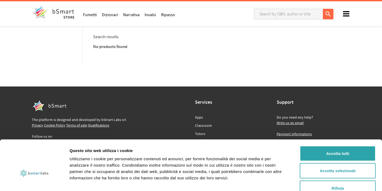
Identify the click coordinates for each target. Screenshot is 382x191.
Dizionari (110, 14)
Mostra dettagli (279, 180)
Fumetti (90, 14)
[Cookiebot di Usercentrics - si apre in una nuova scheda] (34, 181)
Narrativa (131, 14)
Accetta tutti (337, 121)
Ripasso (168, 14)
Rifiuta (338, 156)
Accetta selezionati (337, 139)
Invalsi (150, 14)
